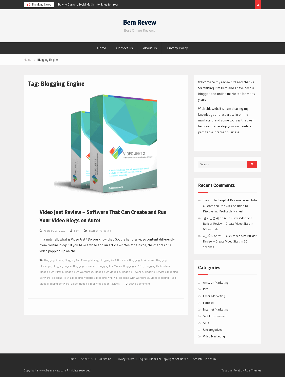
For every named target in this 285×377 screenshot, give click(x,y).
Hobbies (208, 303)
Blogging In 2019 (133, 266)
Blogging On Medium (157, 266)
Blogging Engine (62, 266)
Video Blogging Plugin (164, 277)
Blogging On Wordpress (79, 272)
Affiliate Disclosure (205, 359)
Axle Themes (253, 370)
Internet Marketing (100, 230)
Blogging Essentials (85, 266)
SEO (206, 323)
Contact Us (124, 48)
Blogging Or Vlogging (107, 272)
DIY (205, 289)
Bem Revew (139, 22)
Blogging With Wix (106, 277)
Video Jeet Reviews (108, 283)
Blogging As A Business (114, 260)
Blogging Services (155, 272)
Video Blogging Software (54, 283)
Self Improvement (215, 316)
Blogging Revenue (132, 272)
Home (101, 48)
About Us (150, 48)
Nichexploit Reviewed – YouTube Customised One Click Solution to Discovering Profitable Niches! (230, 205)
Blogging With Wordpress (134, 277)
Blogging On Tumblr (51, 272)
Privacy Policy (177, 48)
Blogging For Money (110, 266)
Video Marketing (214, 336)
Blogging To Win (61, 277)
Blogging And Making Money (81, 260)
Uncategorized (212, 330)
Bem (76, 230)
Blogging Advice (53, 260)
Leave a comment (139, 283)
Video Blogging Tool (83, 283)
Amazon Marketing (216, 282)
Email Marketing (214, 296)
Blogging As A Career (142, 260)
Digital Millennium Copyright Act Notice (163, 359)
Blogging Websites (83, 277)
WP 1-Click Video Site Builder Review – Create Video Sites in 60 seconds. (228, 223)
